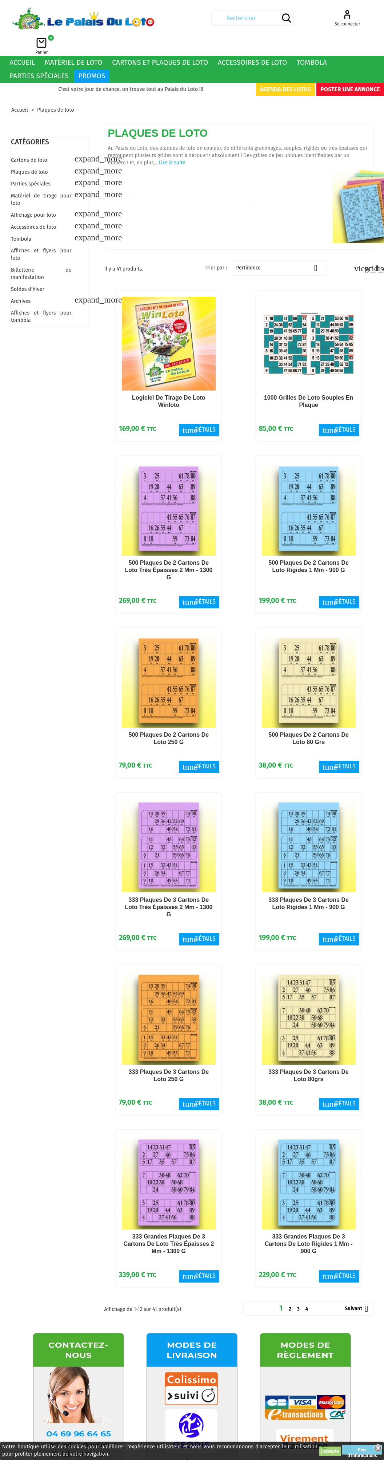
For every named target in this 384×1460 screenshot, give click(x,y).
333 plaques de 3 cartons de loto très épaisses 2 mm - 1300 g (168, 887)
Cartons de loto (29, 140)
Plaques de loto (29, 152)
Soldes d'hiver (27, 270)
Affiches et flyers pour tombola (41, 297)
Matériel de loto (74, 43)
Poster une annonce (350, 69)
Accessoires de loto (252, 43)
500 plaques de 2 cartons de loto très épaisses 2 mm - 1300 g (168, 550)
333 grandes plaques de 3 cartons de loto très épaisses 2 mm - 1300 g (168, 1224)
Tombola (312, 43)
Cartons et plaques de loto (160, 43)
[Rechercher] (189, 18)
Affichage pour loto (33, 195)
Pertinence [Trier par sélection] (279, 248)
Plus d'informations (362, 1451)
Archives (21, 282)
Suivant (358, 1289)
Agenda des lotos (285, 69)
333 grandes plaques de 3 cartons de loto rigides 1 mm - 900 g (309, 1224)
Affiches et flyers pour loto (41, 234)
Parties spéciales (39, 56)
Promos (91, 56)
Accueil (22, 43)
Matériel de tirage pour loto (41, 180)
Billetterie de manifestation (41, 254)
